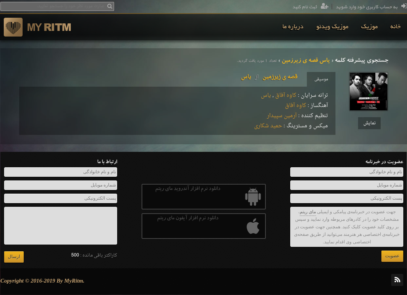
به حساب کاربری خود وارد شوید (371, 7)
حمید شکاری (268, 126)
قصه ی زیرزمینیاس (269, 77)
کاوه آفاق (285, 95)
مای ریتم (308, 211)
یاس (266, 95)
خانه (395, 27)
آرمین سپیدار (282, 116)
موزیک (369, 27)
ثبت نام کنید (310, 7)
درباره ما (292, 27)
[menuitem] (395, 27)
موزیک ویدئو (332, 27)
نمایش (369, 123)
